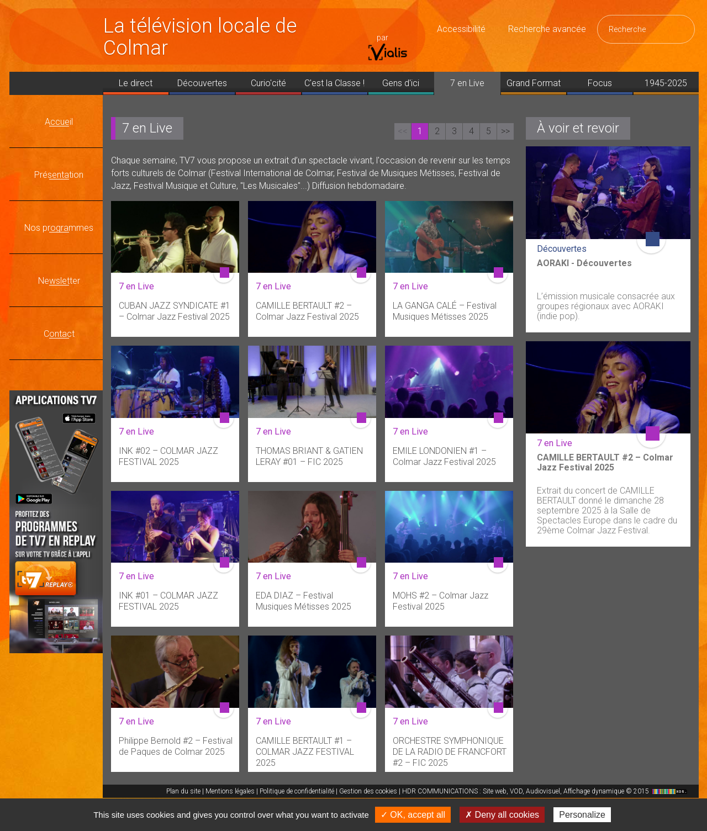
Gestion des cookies (368, 791)
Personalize (582, 814)
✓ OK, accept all (413, 814)
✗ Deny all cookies (502, 814)
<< (403, 131)
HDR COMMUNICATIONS (546, 791)
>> (505, 131)
